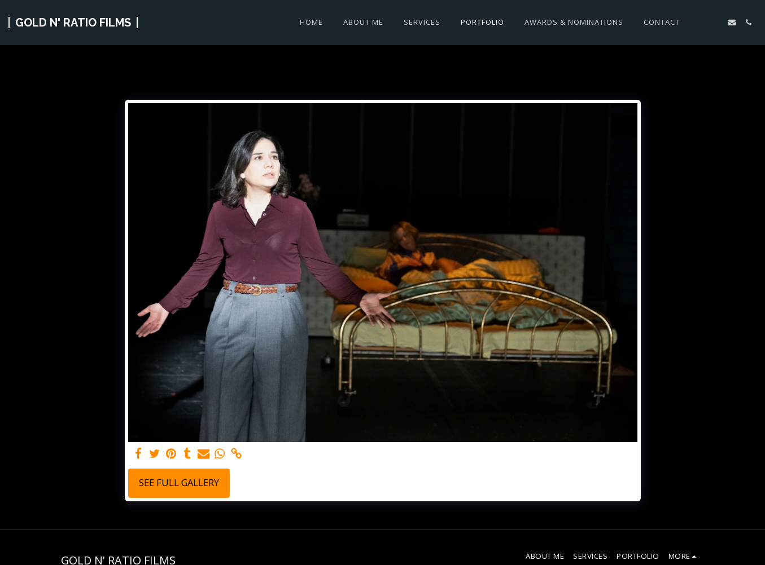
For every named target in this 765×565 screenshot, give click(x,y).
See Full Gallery (179, 482)
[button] (715, 22)
